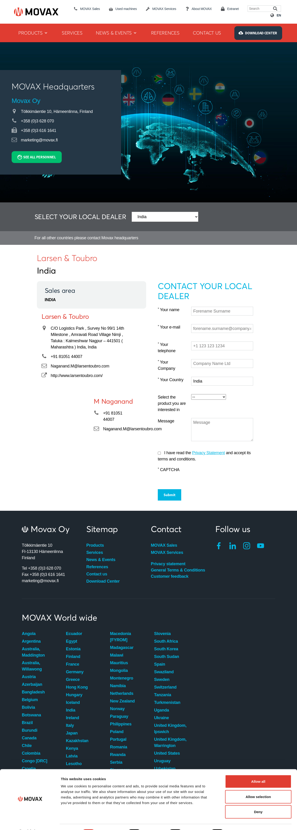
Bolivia (28, 707)
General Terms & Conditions (178, 570)
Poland (116, 731)
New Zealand (122, 701)
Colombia (31, 753)
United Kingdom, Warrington (170, 742)
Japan (72, 733)
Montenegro (121, 678)
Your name (168, 309)
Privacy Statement (208, 452)
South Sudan (166, 656)
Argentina (31, 641)
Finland (73, 656)
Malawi (116, 655)
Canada (29, 738)
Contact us (96, 574)
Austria (29, 676)
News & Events (100, 559)
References (97, 567)
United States (167, 753)
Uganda (161, 710)
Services (94, 552)
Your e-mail (169, 327)
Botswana (31, 715)
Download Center (103, 581)
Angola (29, 633)
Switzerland (165, 687)
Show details (243, 821)
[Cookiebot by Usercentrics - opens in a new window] (30, 820)
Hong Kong (77, 687)
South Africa (166, 641)
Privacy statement (168, 564)
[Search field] (260, 8)
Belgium (30, 699)
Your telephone (166, 347)
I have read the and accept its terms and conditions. (204, 455)
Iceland (73, 702)
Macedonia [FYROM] (120, 636)
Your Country (170, 379)
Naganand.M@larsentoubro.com (80, 366)
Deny (258, 799)
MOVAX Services (167, 552)
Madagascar (121, 647)
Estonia (73, 649)
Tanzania (162, 695)
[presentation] (226, 476)
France (72, 664)
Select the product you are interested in (172, 403)
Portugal (118, 739)
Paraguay (119, 716)
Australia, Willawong (32, 666)
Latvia (71, 756)
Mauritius (119, 663)
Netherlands (121, 693)
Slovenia (162, 633)
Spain (159, 664)
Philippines (121, 724)
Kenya (72, 748)
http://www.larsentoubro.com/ (77, 375)
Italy (70, 725)
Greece (73, 679)
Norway (117, 708)
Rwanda (118, 754)
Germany (75, 672)
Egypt (71, 641)
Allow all (258, 769)
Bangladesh (33, 692)
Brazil (27, 722)
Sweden (161, 679)
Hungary (74, 695)
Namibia (118, 685)
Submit (169, 494)
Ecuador (74, 633)
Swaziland (164, 672)
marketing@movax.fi (39, 140)
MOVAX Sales (164, 545)
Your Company (166, 365)
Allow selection (258, 784)
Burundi (29, 730)
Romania (118, 747)
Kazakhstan (77, 740)
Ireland (72, 717)
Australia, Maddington (33, 652)
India (70, 710)
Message (166, 421)
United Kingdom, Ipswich (170, 728)
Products (95, 545)
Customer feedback (169, 576)
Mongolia (119, 670)
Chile (27, 745)
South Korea (166, 649)
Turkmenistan (167, 702)
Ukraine (161, 717)
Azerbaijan (32, 684)
